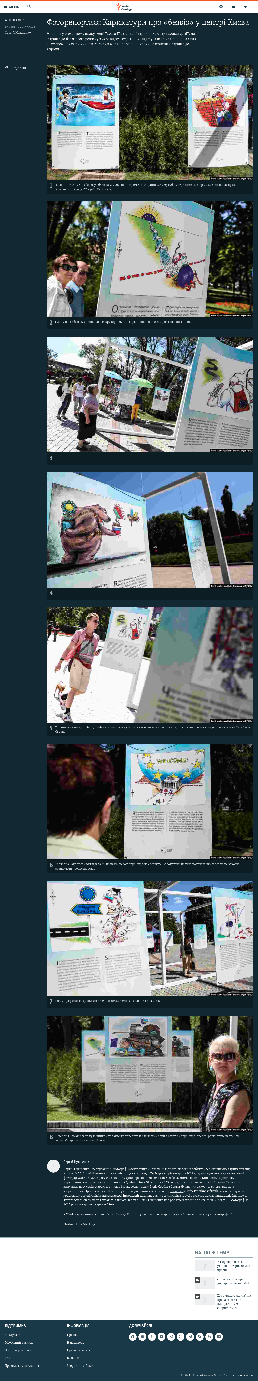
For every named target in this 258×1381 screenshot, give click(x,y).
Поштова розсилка (18, 1350)
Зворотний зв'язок (80, 1365)
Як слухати (12, 1335)
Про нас (72, 1335)
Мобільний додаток (19, 1342)
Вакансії (73, 1358)
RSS (7, 1358)
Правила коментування (22, 1365)
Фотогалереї (15, 20)
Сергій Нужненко (18, 32)
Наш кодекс (75, 1342)
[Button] (16, 69)
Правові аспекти (79, 1350)
